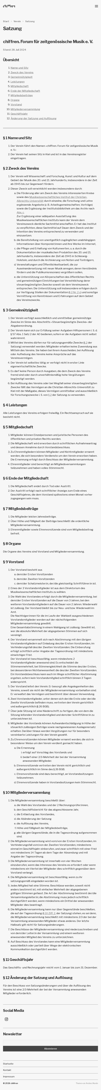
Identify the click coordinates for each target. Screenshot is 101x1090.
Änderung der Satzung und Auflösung (33, 118)
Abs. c (20, 212)
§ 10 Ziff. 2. (49, 913)
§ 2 (85, 342)
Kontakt (7, 1070)
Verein (17, 21)
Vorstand (16, 104)
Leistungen (18, 81)
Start (6, 21)
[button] (96, 6)
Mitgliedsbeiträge (22, 95)
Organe (15, 100)
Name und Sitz (19, 67)
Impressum (9, 1076)
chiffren (14, 1083)
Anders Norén (92, 1083)
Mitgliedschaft (20, 86)
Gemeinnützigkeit (22, 76)
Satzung (30, 21)
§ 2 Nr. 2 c (75, 292)
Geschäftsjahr (19, 113)
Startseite (8, 1063)
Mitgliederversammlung (25, 109)
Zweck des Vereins (22, 72)
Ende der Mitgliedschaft (25, 90)
